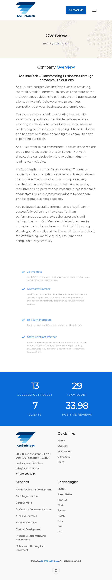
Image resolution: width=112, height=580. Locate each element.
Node (61, 505)
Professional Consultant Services (33, 509)
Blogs (61, 462)
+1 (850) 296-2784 (25, 473)
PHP (60, 531)
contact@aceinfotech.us (29, 463)
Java (60, 521)
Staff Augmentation (27, 496)
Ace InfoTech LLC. (49, 561)
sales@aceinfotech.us (27, 468)
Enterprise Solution (26, 522)
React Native (65, 494)
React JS (63, 499)
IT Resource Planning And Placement (30, 548)
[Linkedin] (56, 570)
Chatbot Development (28, 529)
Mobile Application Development (34, 489)
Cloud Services (24, 502)
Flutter (61, 489)
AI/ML (61, 515)
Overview (63, 446)
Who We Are (65, 451)
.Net (60, 526)
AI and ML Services (26, 516)
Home (47, 43)
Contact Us (64, 456)
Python (62, 510)
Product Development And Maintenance (31, 537)
